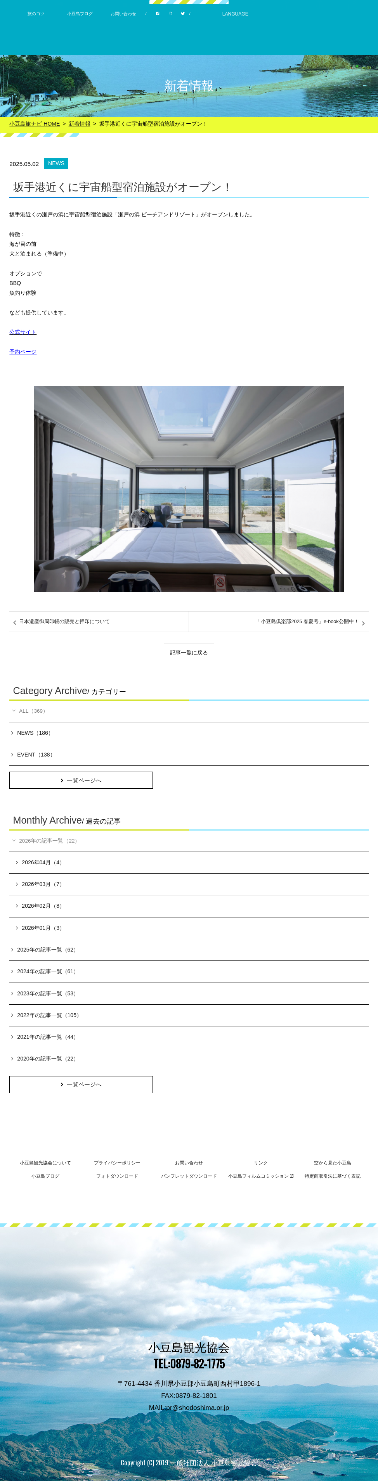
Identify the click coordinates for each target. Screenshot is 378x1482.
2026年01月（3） (40, 929)
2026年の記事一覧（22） (46, 841)
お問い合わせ (123, 13)
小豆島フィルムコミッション (261, 1177)
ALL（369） (30, 711)
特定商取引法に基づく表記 (333, 1177)
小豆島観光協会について (45, 1163)
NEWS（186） (32, 733)
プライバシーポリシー (117, 1163)
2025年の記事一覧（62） (45, 950)
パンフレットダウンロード (189, 1177)
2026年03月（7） (40, 885)
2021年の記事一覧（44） (45, 1038)
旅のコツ (36, 13)
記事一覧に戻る (189, 652)
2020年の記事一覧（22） (45, 1059)
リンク (261, 1163)
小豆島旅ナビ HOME (34, 124)
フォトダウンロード (117, 1177)
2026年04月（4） (40, 863)
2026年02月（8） (40, 906)
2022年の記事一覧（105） (46, 1016)
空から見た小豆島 (332, 1163)
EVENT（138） (33, 755)
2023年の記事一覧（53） (45, 994)
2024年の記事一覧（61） (45, 972)
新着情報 (79, 124)
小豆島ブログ (80, 13)
